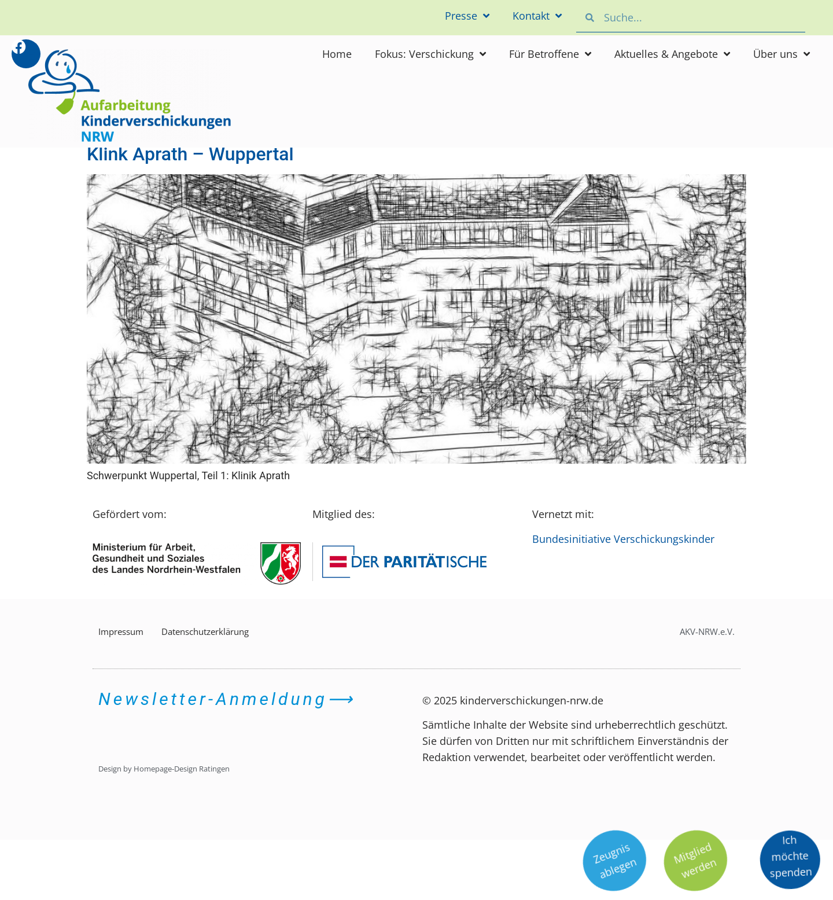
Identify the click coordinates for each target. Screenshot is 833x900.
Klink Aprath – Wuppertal (190, 154)
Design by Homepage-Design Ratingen (164, 768)
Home (337, 54)
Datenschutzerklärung (205, 631)
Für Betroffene (550, 54)
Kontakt (537, 16)
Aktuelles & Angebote (672, 54)
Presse (467, 16)
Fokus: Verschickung (430, 54)
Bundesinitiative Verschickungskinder (623, 539)
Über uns (781, 54)
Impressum (120, 631)
